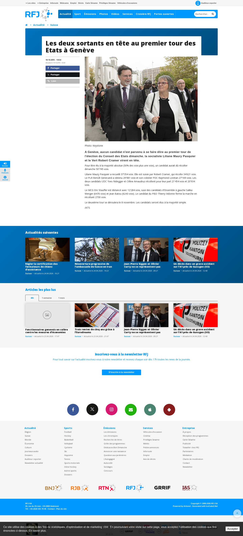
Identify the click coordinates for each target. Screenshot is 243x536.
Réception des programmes (195, 436)
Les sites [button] (30, 3)
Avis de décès (149, 459)
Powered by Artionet (182, 506)
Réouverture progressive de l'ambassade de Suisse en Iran (93, 265)
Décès (81, 3)
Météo (146, 443)
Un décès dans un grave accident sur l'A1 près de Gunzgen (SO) (193, 265)
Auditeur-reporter (206, 3)
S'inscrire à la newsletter (121, 372)
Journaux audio (31, 451)
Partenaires (188, 451)
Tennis (67, 459)
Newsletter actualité (34, 463)
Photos (103, 14)
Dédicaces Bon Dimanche (115, 447)
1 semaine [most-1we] (47, 298)
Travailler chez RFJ (191, 447)
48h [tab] (32, 298)
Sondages (108, 467)
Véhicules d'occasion (152, 432)
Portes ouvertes (164, 14)
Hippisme (68, 455)
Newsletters (131, 409)
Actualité (65, 14)
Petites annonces (151, 447)
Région (28, 432)
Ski (65, 451)
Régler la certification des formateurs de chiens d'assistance (41, 266)
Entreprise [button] (42, 3)
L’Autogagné (109, 459)
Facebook (73, 409)
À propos (187, 432)
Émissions (90, 14)
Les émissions (110, 432)
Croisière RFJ (143, 14)
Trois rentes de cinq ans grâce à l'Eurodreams (94, 331)
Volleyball (68, 443)
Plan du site (61, 509)
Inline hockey (70, 467)
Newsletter (188, 467)
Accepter (232, 528)
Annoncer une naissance (115, 451)
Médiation (187, 455)
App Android (169, 409)
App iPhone (150, 409)
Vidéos (115, 14)
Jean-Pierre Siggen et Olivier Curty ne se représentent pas (142, 265)
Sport (77, 14)
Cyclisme (68, 447)
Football (68, 432)
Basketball (68, 440)
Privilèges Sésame (107, 3)
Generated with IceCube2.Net (205, 506)
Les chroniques (111, 436)
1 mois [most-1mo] (61, 298)
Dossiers (28, 455)
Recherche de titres (113, 440)
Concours (108, 471)
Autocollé (108, 463)
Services (128, 14)
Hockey (67, 436)
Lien (52, 81)
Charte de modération (193, 459)
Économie (29, 443)
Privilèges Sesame (151, 440)
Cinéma (146, 436)
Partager (54, 68)
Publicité (187, 443)
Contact (186, 463)
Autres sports (70, 471)
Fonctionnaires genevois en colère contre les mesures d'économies (46, 331)
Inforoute (54, 3)
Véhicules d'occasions (127, 3)
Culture (28, 447)
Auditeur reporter (33, 459)
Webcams (64, 3)
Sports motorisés (72, 463)
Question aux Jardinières (115, 455)
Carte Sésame (91, 3)
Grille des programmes (114, 443)
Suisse (54, 24)
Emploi (73, 3)
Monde (28, 440)
